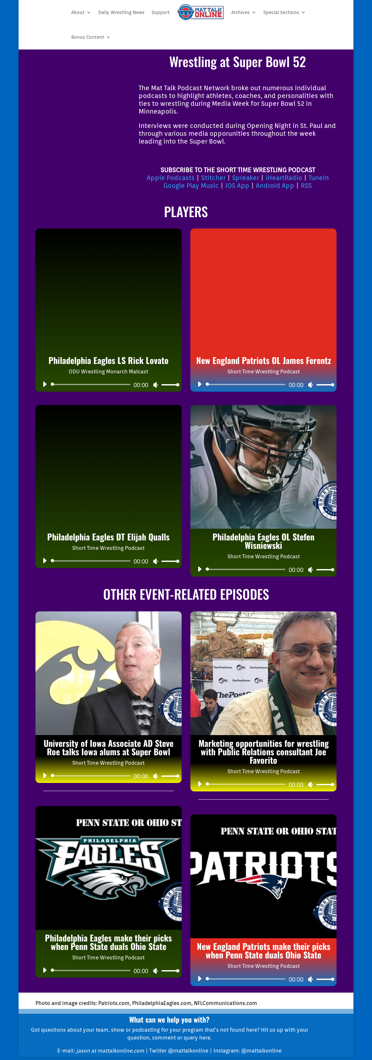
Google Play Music (191, 185)
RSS (306, 185)
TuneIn (319, 178)
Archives (240, 12)
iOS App (237, 185)
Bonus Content (87, 37)
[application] (108, 384)
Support (161, 12)
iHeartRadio (284, 178)
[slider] (92, 384)
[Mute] (155, 385)
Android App (275, 185)
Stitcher (213, 178)
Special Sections (281, 12)
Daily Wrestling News (121, 12)
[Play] (44, 384)
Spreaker (245, 178)
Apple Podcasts (171, 178)
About (78, 12)
